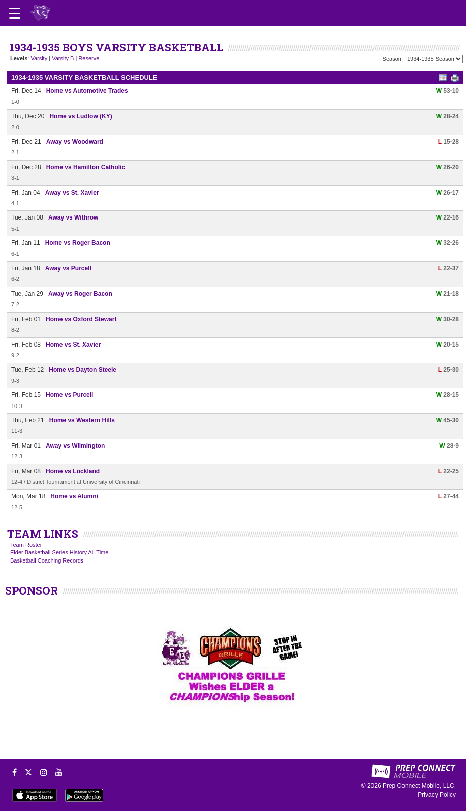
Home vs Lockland (73, 471)
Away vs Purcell (68, 268)
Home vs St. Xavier (73, 344)
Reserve (88, 58)
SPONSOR (31, 590)
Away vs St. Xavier (72, 192)
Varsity (38, 58)
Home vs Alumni (74, 496)
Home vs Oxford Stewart (81, 319)
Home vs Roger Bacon (77, 242)
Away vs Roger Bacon (80, 293)
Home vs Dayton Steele (82, 369)
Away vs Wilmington (75, 445)
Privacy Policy (437, 794)
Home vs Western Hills (82, 420)
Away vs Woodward (74, 141)
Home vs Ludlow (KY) (80, 116)
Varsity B (63, 58)
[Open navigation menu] (14, 13)
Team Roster (26, 545)
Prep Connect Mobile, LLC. (419, 785)
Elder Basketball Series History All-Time (59, 552)
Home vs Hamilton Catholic (85, 167)
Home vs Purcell (69, 394)
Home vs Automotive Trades (87, 91)
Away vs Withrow (73, 217)
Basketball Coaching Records (46, 560)
